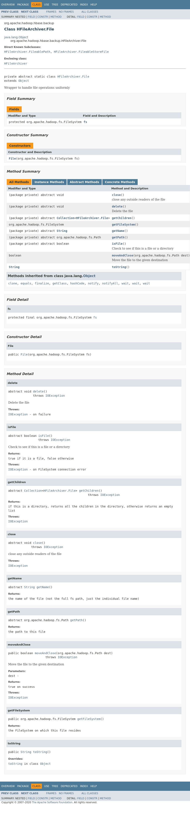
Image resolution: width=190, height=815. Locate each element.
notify (93, 283)
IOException (55, 395)
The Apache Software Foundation (52, 802)
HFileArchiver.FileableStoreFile (81, 51)
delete (117, 206)
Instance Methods (49, 182)
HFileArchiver (15, 63)
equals (26, 283)
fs (85, 122)
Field (31, 16)
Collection (65, 218)
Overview (8, 4)
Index (84, 4)
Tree (55, 4)
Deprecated (69, 4)
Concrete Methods (120, 182)
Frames (51, 11)
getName (118, 230)
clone (12, 283)
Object (23, 80)
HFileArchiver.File (73, 76)
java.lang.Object (16, 37)
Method (56, 16)
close (116, 195)
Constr (42, 16)
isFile (117, 243)
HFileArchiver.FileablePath (27, 51)
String (62, 230)
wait (125, 283)
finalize (42, 283)
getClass (60, 283)
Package (23, 4)
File (12, 158)
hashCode (77, 283)
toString (119, 267)
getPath (118, 237)
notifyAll (110, 283)
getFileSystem (123, 224)
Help (93, 4)
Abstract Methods (84, 182)
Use (46, 4)
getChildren (121, 218)
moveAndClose (122, 255)
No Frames (66, 11)
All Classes (90, 11)
